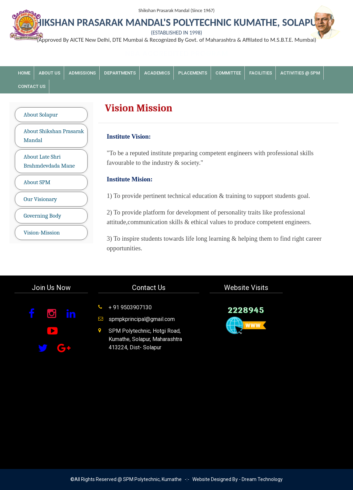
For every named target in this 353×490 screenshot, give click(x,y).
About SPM (37, 182)
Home (24, 73)
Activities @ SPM (300, 73)
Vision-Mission (42, 232)
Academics (157, 73)
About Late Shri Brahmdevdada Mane (49, 161)
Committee (228, 73)
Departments (120, 73)
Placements (192, 73)
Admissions (82, 73)
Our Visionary (40, 199)
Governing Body (42, 215)
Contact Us (32, 86)
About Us (49, 73)
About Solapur (41, 114)
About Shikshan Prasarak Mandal (54, 135)
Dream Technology (262, 479)
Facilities (260, 73)
